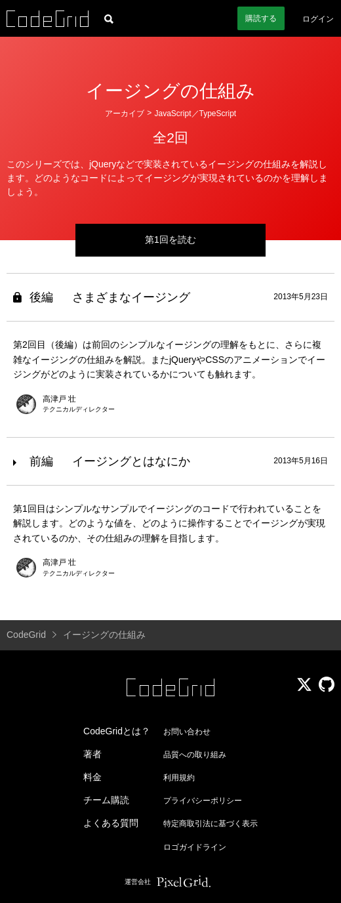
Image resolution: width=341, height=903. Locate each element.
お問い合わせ (187, 731)
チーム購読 (106, 800)
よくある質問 (110, 823)
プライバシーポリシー (202, 800)
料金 (92, 777)
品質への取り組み (194, 754)
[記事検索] (108, 18)
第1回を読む (170, 239)
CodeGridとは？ (116, 731)
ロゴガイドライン (194, 847)
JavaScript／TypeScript (195, 113)
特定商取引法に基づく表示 (210, 823)
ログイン (318, 19)
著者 (92, 754)
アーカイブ (124, 113)
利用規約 (179, 777)
